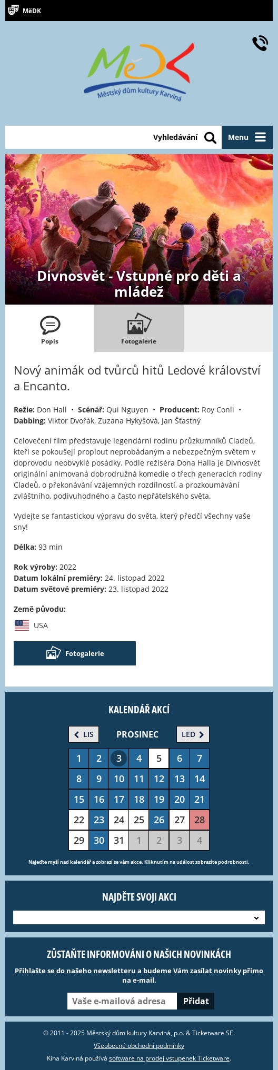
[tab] (49, 328)
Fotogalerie (74, 653)
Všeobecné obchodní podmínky (139, 1045)
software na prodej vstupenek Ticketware (169, 1058)
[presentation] (49, 328)
